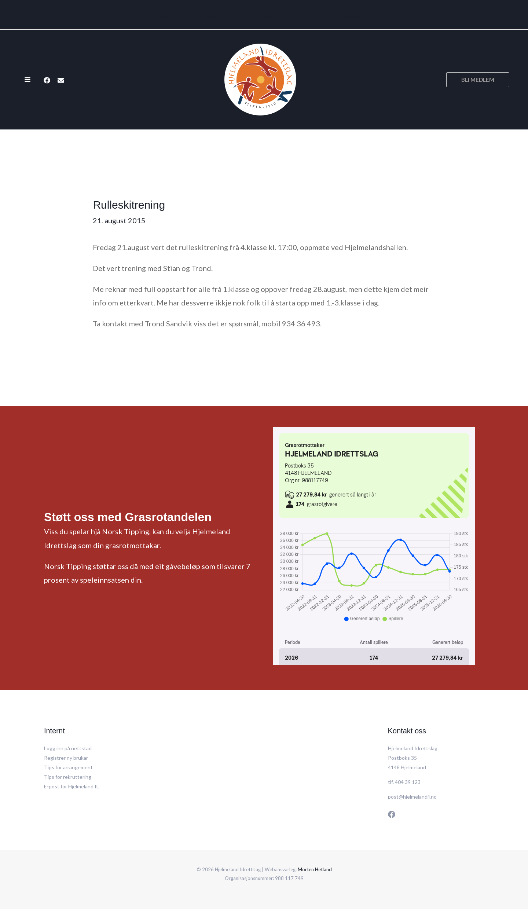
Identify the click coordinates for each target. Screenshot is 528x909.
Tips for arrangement (68, 767)
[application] (366, 17)
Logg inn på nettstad (68, 748)
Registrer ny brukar (66, 758)
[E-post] (61, 80)
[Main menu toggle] (27, 79)
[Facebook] (47, 80)
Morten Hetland (315, 869)
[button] (477, 79)
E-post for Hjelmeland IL (71, 786)
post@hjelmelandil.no (412, 796)
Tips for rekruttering (67, 777)
